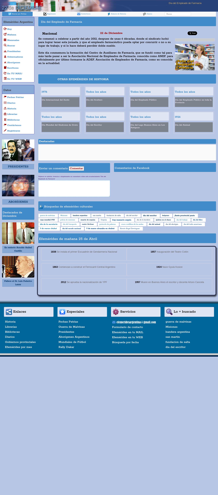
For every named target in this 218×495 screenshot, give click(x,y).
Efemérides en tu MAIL (127, 332)
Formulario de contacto (127, 327)
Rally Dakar (66, 347)
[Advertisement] (171, 21)
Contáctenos (84, 14)
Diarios (147, 14)
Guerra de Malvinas (72, 327)
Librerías (11, 327)
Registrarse (49, 14)
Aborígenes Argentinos (74, 337)
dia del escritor (175, 347)
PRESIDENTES (18, 166)
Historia (10, 322)
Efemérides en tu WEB (127, 337)
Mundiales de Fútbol (72, 342)
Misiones (171, 327)
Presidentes (66, 332)
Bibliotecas (12, 332)
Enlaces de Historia (116, 14)
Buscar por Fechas (17, 14)
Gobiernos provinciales (20, 342)
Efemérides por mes (18, 347)
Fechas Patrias (68, 322)
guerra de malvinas (178, 322)
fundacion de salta (178, 342)
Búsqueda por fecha (125, 342)
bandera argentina (178, 332)
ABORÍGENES (18, 202)
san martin (173, 337)
